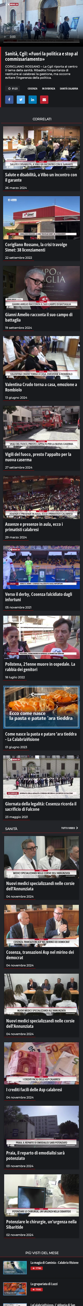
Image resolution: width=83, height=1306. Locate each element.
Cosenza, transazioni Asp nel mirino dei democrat (40, 954)
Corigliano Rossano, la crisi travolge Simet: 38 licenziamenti (36, 247)
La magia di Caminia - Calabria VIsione (54, 1262)
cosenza (32, 88)
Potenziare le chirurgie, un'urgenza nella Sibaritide (41, 1224)
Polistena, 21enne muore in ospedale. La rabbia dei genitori (40, 666)
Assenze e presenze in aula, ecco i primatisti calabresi (34, 526)
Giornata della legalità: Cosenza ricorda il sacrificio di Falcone (40, 806)
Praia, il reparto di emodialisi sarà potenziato (35, 1155)
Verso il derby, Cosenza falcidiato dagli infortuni (38, 596)
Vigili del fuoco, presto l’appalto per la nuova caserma (38, 457)
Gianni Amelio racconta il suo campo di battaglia (38, 317)
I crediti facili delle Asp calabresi (34, 1089)
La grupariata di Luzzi (44, 1284)
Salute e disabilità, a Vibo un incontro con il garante (41, 177)
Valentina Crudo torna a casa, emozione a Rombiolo (41, 387)
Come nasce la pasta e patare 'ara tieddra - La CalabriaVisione (41, 736)
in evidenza (48, 88)
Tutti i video (70, 828)
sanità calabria (69, 88)
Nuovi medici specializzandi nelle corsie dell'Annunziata (40, 886)
